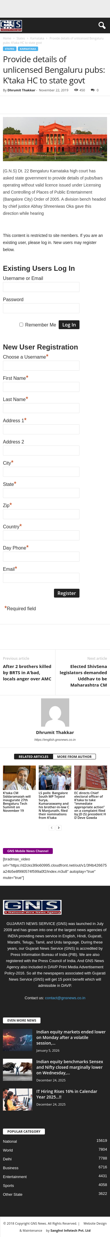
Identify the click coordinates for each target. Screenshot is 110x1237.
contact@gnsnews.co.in (65, 998)
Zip (7, 505)
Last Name (15, 398)
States (20, 38)
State (9, 483)
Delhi (7, 1159)
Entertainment (15, 1177)
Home (7, 38)
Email (10, 568)
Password (13, 299)
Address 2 (13, 441)
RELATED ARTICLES (33, 756)
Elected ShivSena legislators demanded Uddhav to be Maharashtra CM (83, 675)
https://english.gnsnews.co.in (55, 739)
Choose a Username (25, 356)
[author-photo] (55, 712)
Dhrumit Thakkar (21, 90)
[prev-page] (52, 827)
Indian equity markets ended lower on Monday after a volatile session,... (71, 1037)
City (8, 462)
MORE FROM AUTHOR (74, 756)
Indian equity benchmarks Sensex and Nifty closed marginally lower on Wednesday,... (69, 1067)
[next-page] (59, 827)
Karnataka (37, 38)
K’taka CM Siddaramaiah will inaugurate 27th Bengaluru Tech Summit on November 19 (17, 802)
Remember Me (40, 324)
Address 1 (15, 420)
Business (10, 1168)
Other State (12, 1194)
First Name (15, 377)
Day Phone (16, 547)
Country (12, 526)
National (10, 1141)
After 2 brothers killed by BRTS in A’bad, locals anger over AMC (27, 672)
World (8, 1150)
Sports (8, 1185)
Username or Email (23, 278)
